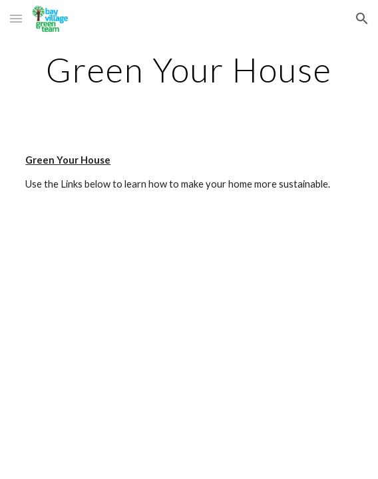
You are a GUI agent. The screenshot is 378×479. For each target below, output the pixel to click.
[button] (16, 18)
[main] (188, 70)
